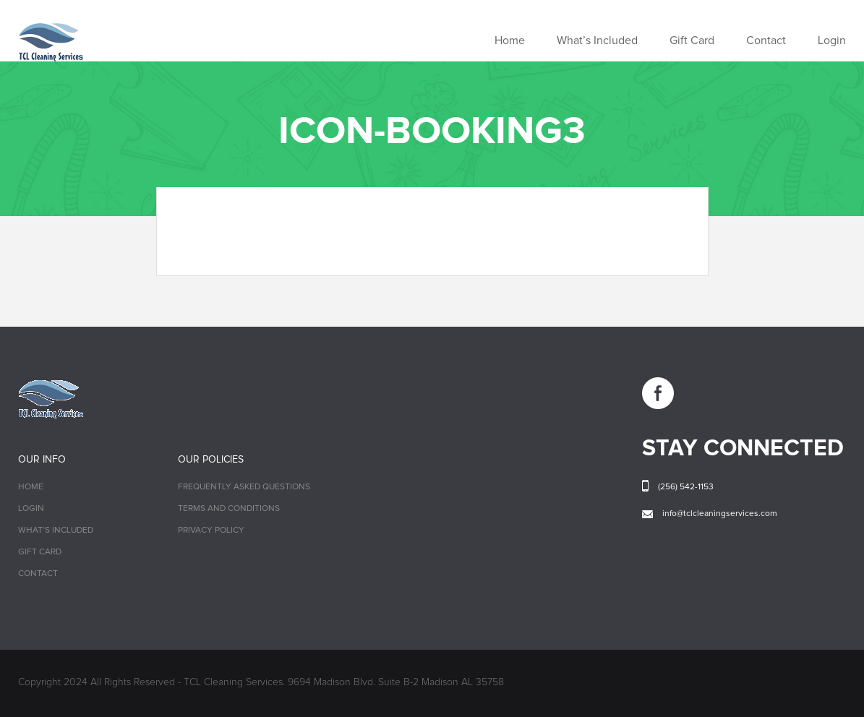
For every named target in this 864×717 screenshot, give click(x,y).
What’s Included (597, 40)
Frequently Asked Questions (244, 487)
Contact (766, 40)
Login (832, 40)
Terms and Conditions (229, 509)
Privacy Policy (211, 530)
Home (510, 40)
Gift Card (692, 40)
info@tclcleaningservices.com (719, 514)
